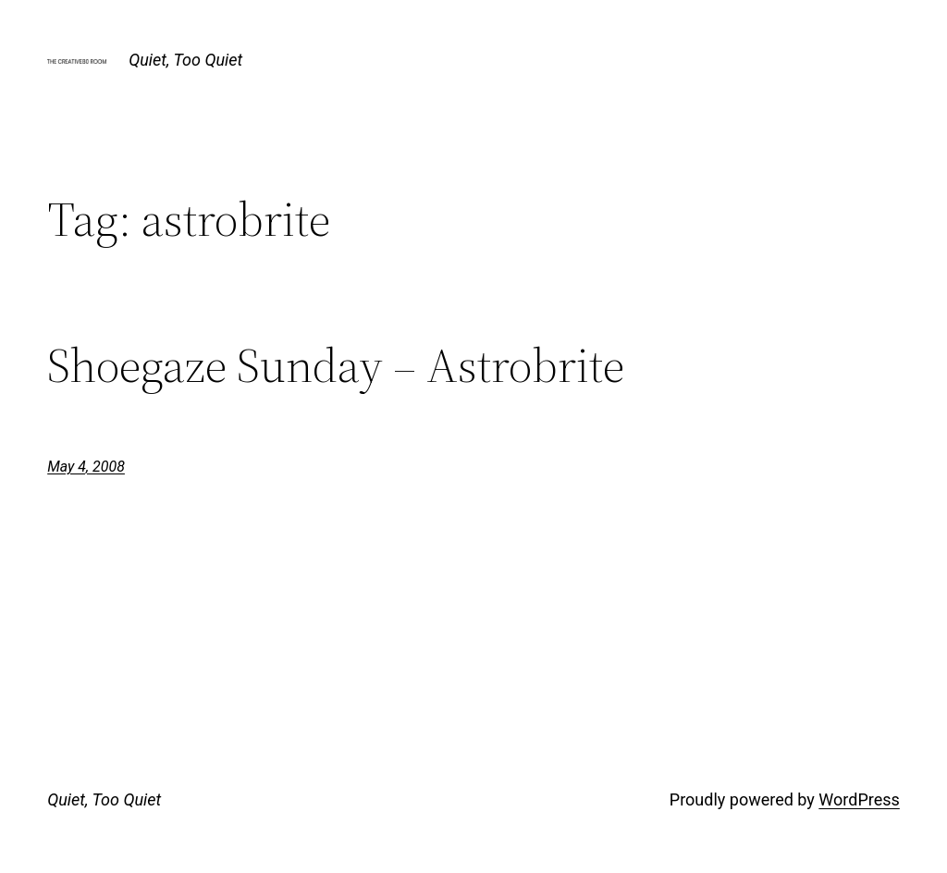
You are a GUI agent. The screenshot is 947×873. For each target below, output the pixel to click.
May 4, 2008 (86, 466)
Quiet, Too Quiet (185, 59)
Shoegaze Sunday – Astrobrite (335, 365)
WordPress (858, 799)
